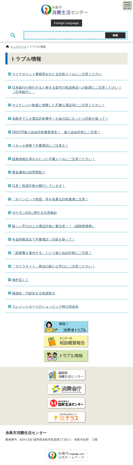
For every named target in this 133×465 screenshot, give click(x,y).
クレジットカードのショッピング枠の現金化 (45, 306)
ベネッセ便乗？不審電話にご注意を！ (40, 145)
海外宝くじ (20, 280)
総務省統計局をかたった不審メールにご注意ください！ (53, 159)
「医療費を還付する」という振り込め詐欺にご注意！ (52, 253)
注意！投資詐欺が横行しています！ (38, 186)
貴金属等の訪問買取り (28, 172)
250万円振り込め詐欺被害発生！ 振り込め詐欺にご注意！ (56, 132)
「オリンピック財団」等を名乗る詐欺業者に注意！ (50, 199)
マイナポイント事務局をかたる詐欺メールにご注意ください (57, 74)
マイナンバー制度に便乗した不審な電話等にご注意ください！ (58, 105)
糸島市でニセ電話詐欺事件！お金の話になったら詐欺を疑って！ (60, 118)
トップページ (18, 46)
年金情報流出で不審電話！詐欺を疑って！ (43, 239)
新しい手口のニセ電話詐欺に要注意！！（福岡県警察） (53, 226)
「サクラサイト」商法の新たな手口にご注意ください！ (53, 266)
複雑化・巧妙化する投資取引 (33, 293)
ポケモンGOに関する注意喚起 (34, 212)
